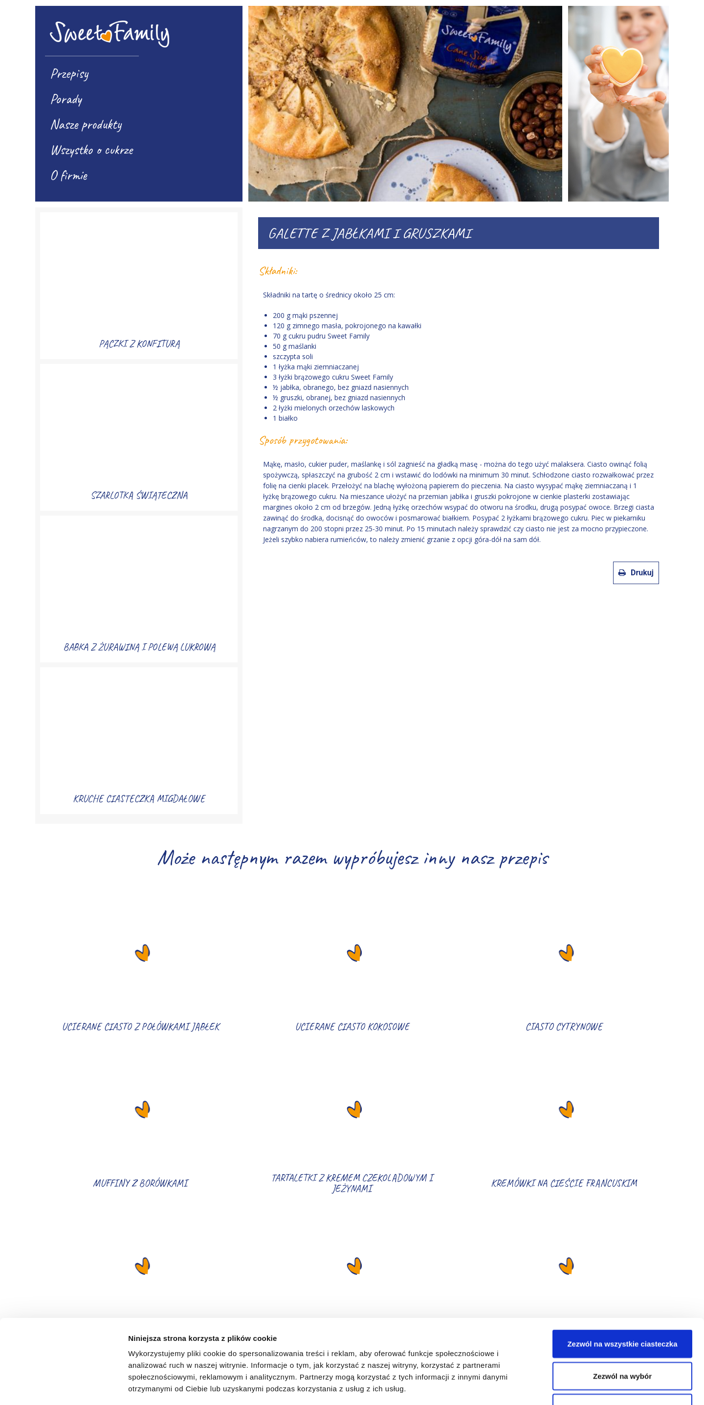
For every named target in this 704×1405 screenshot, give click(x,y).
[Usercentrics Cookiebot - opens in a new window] (63, 1386)
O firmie (68, 174)
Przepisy (69, 73)
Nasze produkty (85, 124)
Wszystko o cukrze (91, 149)
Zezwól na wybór (622, 1297)
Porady (65, 98)
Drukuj (636, 572)
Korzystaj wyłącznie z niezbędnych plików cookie (622, 1335)
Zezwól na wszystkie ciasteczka (622, 1265)
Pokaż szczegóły (521, 1386)
